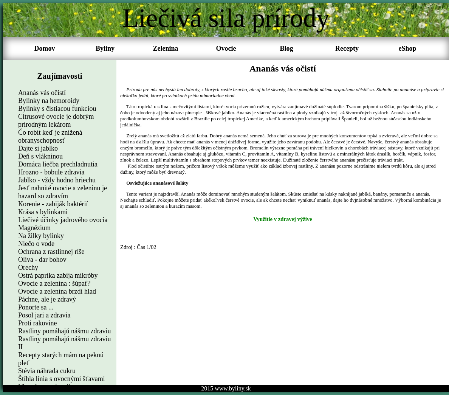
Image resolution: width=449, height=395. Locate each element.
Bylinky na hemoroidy (48, 100)
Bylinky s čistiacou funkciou (57, 108)
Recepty (347, 48)
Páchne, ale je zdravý (47, 299)
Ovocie (226, 48)
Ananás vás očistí (42, 92)
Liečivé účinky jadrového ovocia (62, 220)
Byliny (105, 48)
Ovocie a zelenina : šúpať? (54, 283)
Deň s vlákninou (40, 156)
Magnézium (34, 228)
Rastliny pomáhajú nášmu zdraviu (64, 331)
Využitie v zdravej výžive (282, 219)
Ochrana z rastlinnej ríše (51, 251)
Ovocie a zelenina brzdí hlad (57, 291)
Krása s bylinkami (43, 212)
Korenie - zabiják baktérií (53, 204)
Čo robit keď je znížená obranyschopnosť (50, 136)
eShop (407, 48)
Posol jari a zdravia (44, 315)
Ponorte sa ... (36, 307)
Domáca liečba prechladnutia (58, 164)
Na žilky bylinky (41, 235)
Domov (44, 48)
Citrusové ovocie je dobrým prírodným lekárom (56, 120)
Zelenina (165, 48)
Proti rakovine (37, 323)
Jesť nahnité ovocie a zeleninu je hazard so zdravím (62, 192)
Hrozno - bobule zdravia (51, 172)
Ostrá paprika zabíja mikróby (58, 275)
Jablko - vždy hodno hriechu (57, 180)
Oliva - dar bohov (42, 259)
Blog (286, 48)
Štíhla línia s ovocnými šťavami (61, 379)
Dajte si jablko (38, 148)
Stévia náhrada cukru (47, 371)
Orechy (28, 267)
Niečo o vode (36, 243)
